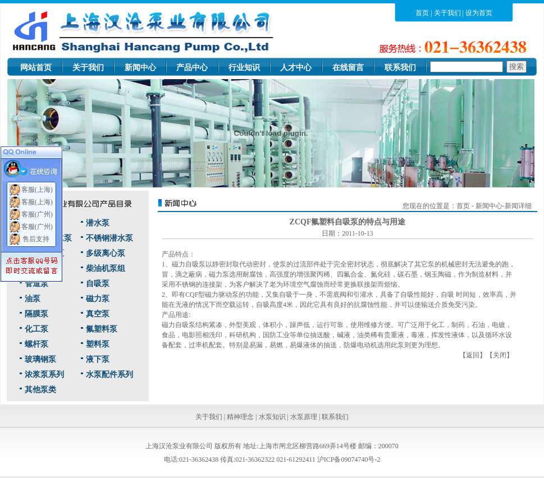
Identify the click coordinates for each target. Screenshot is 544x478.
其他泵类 (40, 389)
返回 (472, 355)
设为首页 (478, 13)
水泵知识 (272, 417)
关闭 (499, 355)
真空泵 (97, 314)
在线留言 (348, 67)
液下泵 (97, 359)
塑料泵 (97, 344)
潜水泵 (97, 223)
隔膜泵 (36, 314)
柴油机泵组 (105, 268)
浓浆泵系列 (44, 374)
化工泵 (36, 329)
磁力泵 (97, 299)
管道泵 (36, 283)
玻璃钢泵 (40, 359)
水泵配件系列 (109, 374)
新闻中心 (140, 67)
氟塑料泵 (101, 329)
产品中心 (192, 67)
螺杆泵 (36, 344)
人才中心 (296, 67)
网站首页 (36, 67)
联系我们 (400, 67)
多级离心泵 (105, 253)
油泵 (32, 299)
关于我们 (447, 13)
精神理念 (240, 417)
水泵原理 (303, 417)
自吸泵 (97, 283)
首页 (422, 13)
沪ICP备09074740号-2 (349, 459)
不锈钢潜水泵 (109, 238)
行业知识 (244, 67)
